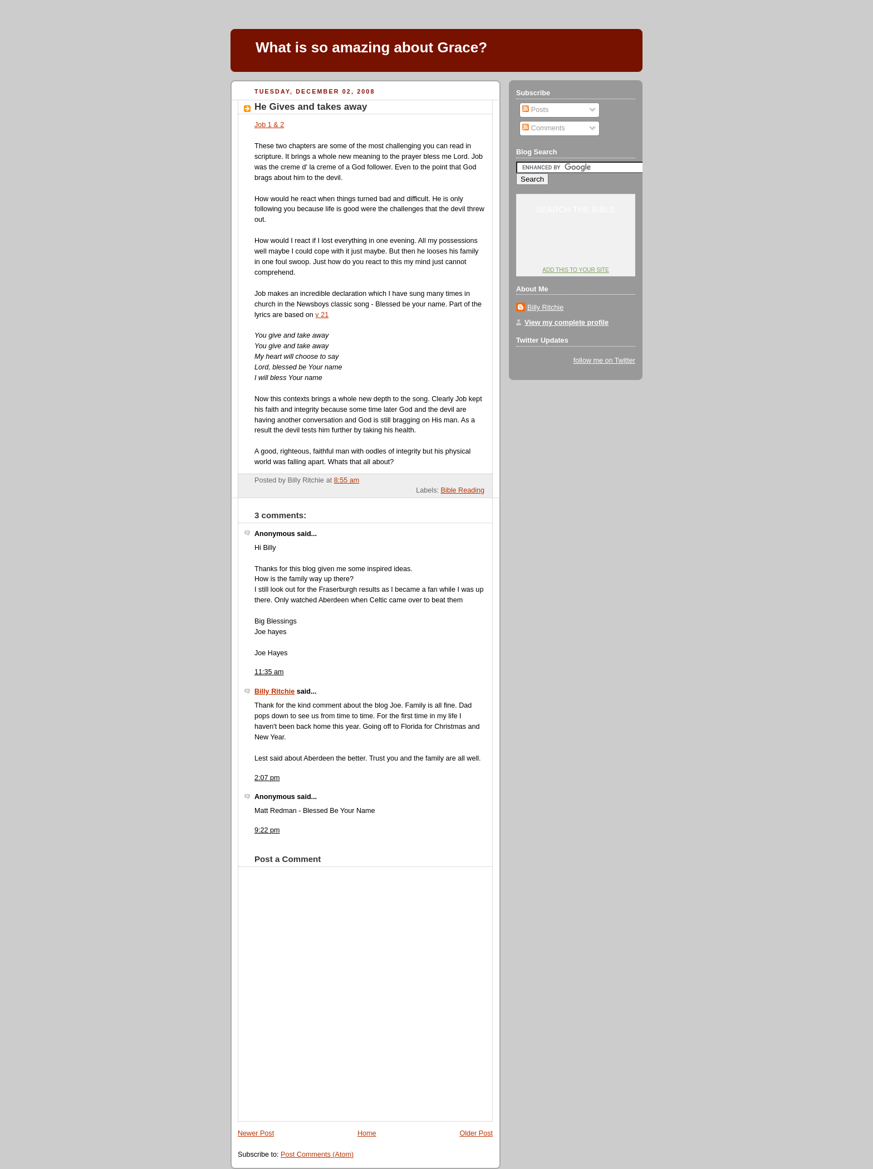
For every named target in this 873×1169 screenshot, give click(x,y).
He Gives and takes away (310, 106)
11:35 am (269, 672)
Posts (535, 110)
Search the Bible (575, 209)
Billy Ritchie (274, 691)
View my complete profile (566, 323)
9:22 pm (267, 830)
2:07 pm (267, 778)
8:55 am (347, 480)
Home (366, 1133)
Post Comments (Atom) (317, 1154)
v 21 (321, 315)
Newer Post (256, 1133)
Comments (543, 128)
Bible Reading (462, 490)
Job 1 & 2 (269, 125)
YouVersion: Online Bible (576, 248)
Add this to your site (575, 270)
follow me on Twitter (604, 360)
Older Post (476, 1133)
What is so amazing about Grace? (371, 47)
